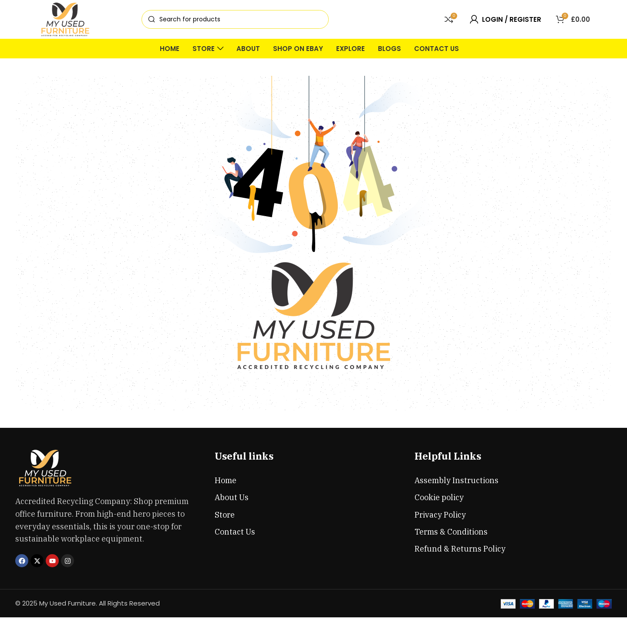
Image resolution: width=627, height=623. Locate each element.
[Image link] (45, 473)
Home (225, 486)
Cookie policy (439, 503)
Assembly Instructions (457, 486)
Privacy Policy (440, 520)
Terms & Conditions (451, 537)
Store (225, 520)
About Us (232, 503)
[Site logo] (65, 21)
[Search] (235, 22)
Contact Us (235, 537)
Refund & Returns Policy (460, 554)
